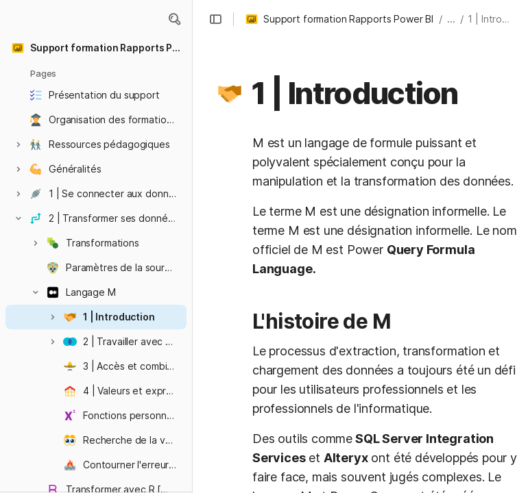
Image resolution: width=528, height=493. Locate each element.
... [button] (451, 19)
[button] (174, 19)
